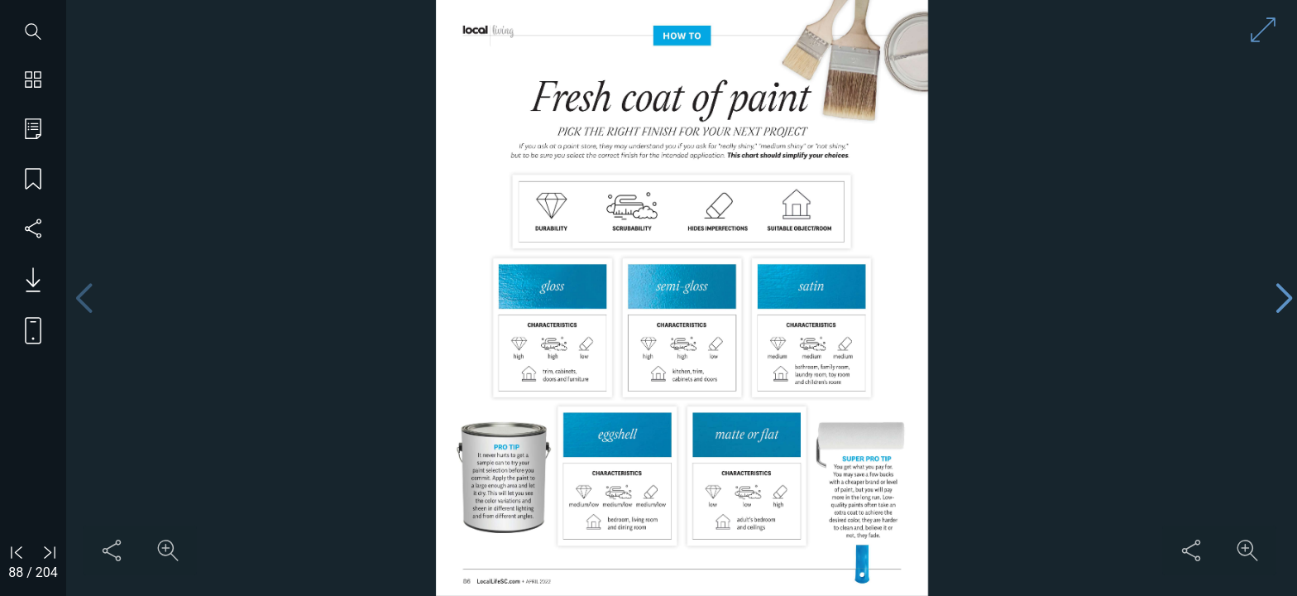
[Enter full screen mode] (1263, 30)
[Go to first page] (16, 552)
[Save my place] (33, 180)
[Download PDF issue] (27, 280)
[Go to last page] (49, 552)
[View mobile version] (27, 329)
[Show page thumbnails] (33, 81)
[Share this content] (111, 550)
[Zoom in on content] (168, 550)
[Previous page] (84, 298)
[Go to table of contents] (33, 130)
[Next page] (1284, 298)
